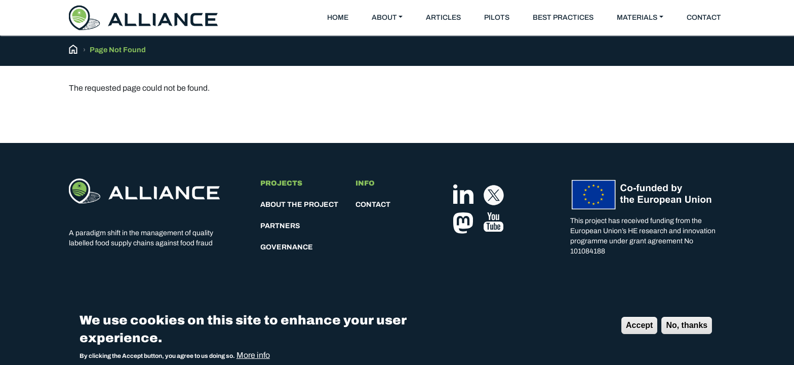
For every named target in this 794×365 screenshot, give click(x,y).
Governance (286, 247)
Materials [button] (637, 17)
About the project (299, 204)
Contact (704, 17)
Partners (280, 226)
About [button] (384, 17)
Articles (443, 17)
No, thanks (686, 327)
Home (337, 17)
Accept (639, 327)
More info (253, 357)
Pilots (496, 17)
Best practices (563, 17)
